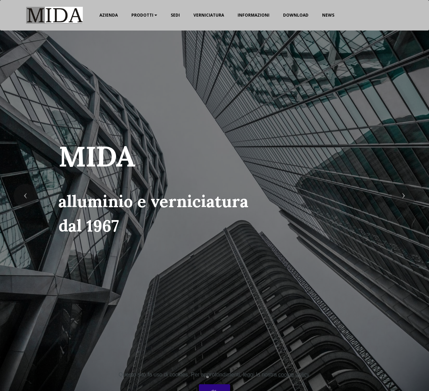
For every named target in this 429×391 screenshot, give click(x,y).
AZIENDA (108, 15)
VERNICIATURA (208, 15)
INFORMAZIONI (253, 15)
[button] (25, 196)
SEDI (175, 15)
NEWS (328, 15)
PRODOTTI (142, 15)
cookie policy (293, 386)
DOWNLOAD (296, 15)
